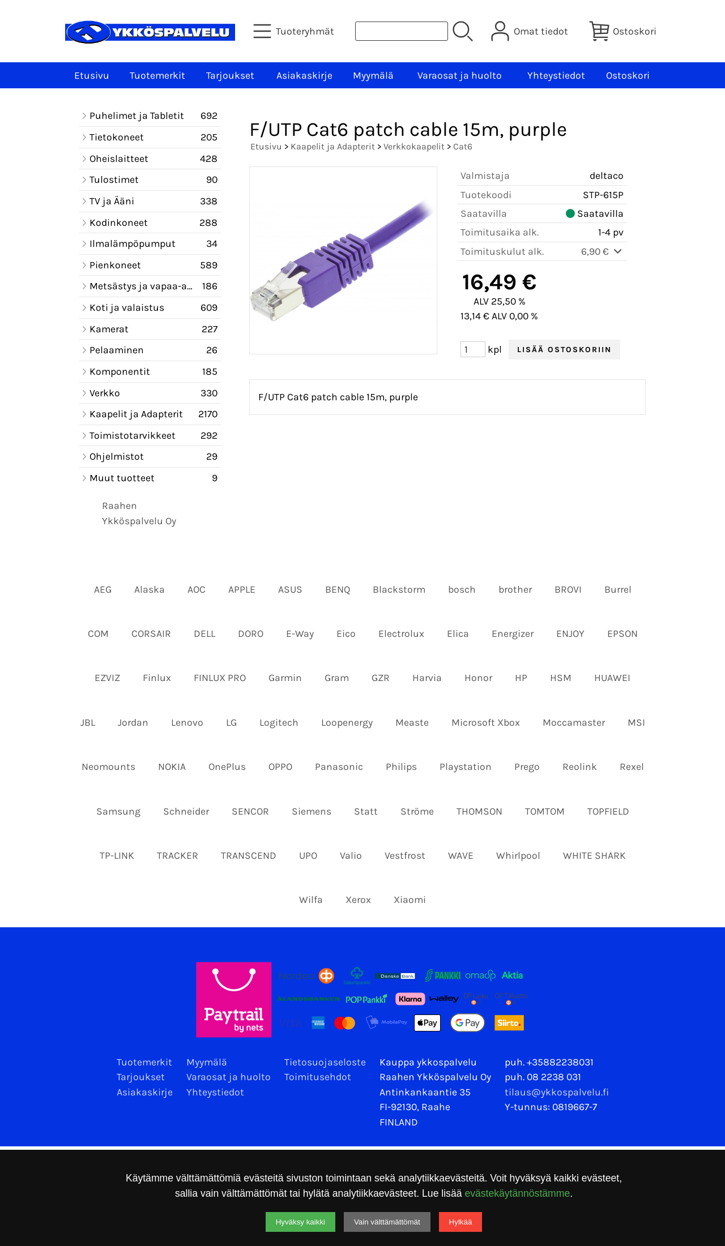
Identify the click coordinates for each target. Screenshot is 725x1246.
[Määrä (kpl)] (472, 349)
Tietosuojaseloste (325, 1062)
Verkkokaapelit (414, 146)
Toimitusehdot (317, 1076)
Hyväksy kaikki (300, 1222)
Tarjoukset (230, 75)
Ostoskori (628, 75)
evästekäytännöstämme (517, 1193)
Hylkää (460, 1222)
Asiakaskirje (304, 75)
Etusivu (91, 75)
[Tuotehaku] (401, 31)
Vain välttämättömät (387, 1222)
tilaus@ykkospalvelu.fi (557, 1092)
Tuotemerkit (157, 75)
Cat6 (462, 146)
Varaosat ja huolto (459, 75)
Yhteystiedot (556, 75)
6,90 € (602, 251)
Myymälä (373, 75)
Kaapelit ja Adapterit (333, 146)
